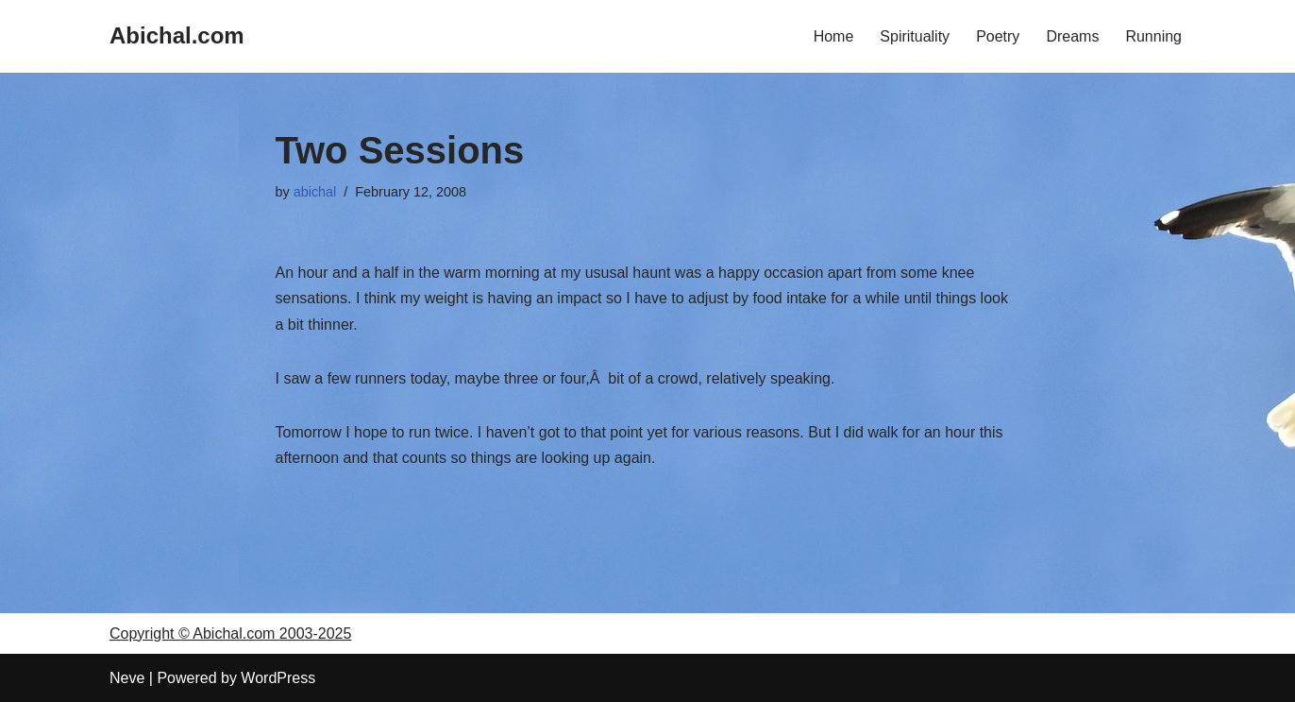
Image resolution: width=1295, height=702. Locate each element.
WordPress (278, 678)
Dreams (1072, 36)
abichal (315, 191)
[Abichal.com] (176, 36)
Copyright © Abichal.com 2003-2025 (230, 633)
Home (834, 36)
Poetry (997, 36)
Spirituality (915, 36)
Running (1153, 36)
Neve (126, 678)
